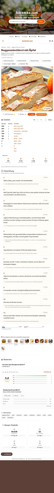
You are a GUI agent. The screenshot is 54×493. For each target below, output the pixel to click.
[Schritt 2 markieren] (27, 192)
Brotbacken (32, 415)
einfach (49, 415)
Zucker (16, 136)
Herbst (44, 415)
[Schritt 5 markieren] (27, 236)
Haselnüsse (19, 415)
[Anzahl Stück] (41, 120)
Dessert (17, 36)
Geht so (15, 397)
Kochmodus (41, 114)
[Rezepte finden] (41, 21)
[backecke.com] (27, 41)
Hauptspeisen (42, 36)
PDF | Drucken (9, 114)
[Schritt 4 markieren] (27, 220)
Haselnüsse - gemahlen (21, 131)
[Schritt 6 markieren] (27, 250)
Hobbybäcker (10, 417)
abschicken (47, 374)
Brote (12, 36)
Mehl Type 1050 (18, 128)
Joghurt (25, 415)
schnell (3, 417)
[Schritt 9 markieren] (27, 290)
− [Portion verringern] (37, 120)
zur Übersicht (6, 454)
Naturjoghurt (17, 133)
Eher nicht (7, 397)
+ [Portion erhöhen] (45, 120)
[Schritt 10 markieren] (27, 303)
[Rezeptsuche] (27, 21)
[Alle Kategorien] (3, 41)
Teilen (31, 114)
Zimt (15, 151)
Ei (14, 146)
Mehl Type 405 (18, 126)
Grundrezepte (32, 36)
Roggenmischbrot (6, 415)
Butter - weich (18, 138)
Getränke (24, 36)
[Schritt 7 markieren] (27, 263)
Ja (22, 397)
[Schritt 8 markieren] (27, 277)
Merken (22, 114)
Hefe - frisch (17, 143)
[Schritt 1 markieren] (27, 180)
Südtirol (39, 415)
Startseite (3, 47)
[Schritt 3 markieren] (27, 204)
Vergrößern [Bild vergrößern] (47, 108)
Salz (15, 148)
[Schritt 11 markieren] (27, 316)
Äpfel (13, 415)
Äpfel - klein (17, 141)
